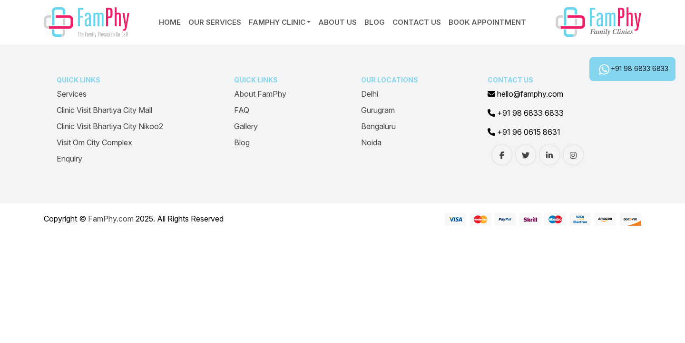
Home (170, 22)
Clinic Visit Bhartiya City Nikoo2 (110, 126)
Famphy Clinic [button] (277, 22)
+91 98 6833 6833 (639, 68)
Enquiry (69, 158)
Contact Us (416, 22)
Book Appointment (487, 22)
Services (72, 94)
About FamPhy (260, 94)
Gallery (246, 126)
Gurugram (378, 110)
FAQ (241, 110)
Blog (374, 22)
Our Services (214, 22)
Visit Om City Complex (94, 142)
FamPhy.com (111, 218)
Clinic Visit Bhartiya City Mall (104, 110)
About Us (337, 22)
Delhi (369, 94)
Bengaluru (378, 126)
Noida (371, 142)
